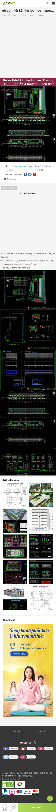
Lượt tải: (8, 170)
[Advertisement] (28, 48)
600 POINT (37, 807)
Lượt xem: (34, 170)
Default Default (19, 166)
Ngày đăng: (34, 166)
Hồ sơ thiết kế (19, 15)
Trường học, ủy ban (35, 15)
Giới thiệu (15, 731)
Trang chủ (6, 15)
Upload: (7, 166)
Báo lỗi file (11, 179)
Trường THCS (8, 188)
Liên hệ (41, 731)
